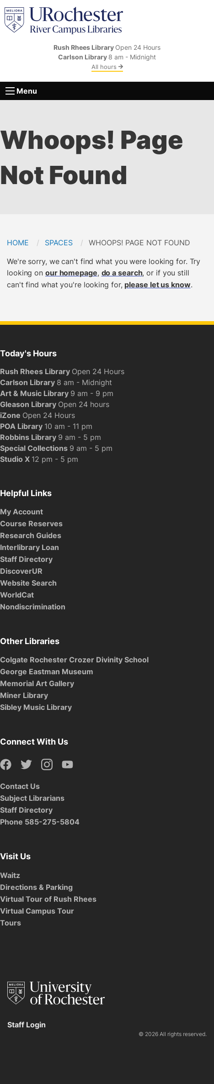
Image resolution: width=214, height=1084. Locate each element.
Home (18, 243)
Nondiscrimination (32, 607)
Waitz (10, 875)
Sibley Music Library (36, 707)
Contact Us (20, 786)
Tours (10, 923)
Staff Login (26, 1025)
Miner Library (24, 695)
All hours (107, 67)
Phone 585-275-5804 (40, 822)
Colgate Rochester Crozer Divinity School (74, 660)
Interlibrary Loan (29, 547)
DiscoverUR (21, 571)
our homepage (71, 273)
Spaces (59, 243)
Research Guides (30, 535)
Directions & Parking (36, 887)
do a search (122, 273)
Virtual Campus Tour (37, 911)
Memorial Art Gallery (37, 683)
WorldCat (17, 595)
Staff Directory (26, 559)
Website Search (28, 583)
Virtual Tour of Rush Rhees (48, 899)
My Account (21, 512)
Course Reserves (31, 523)
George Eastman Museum (46, 671)
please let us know (157, 285)
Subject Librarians (32, 798)
